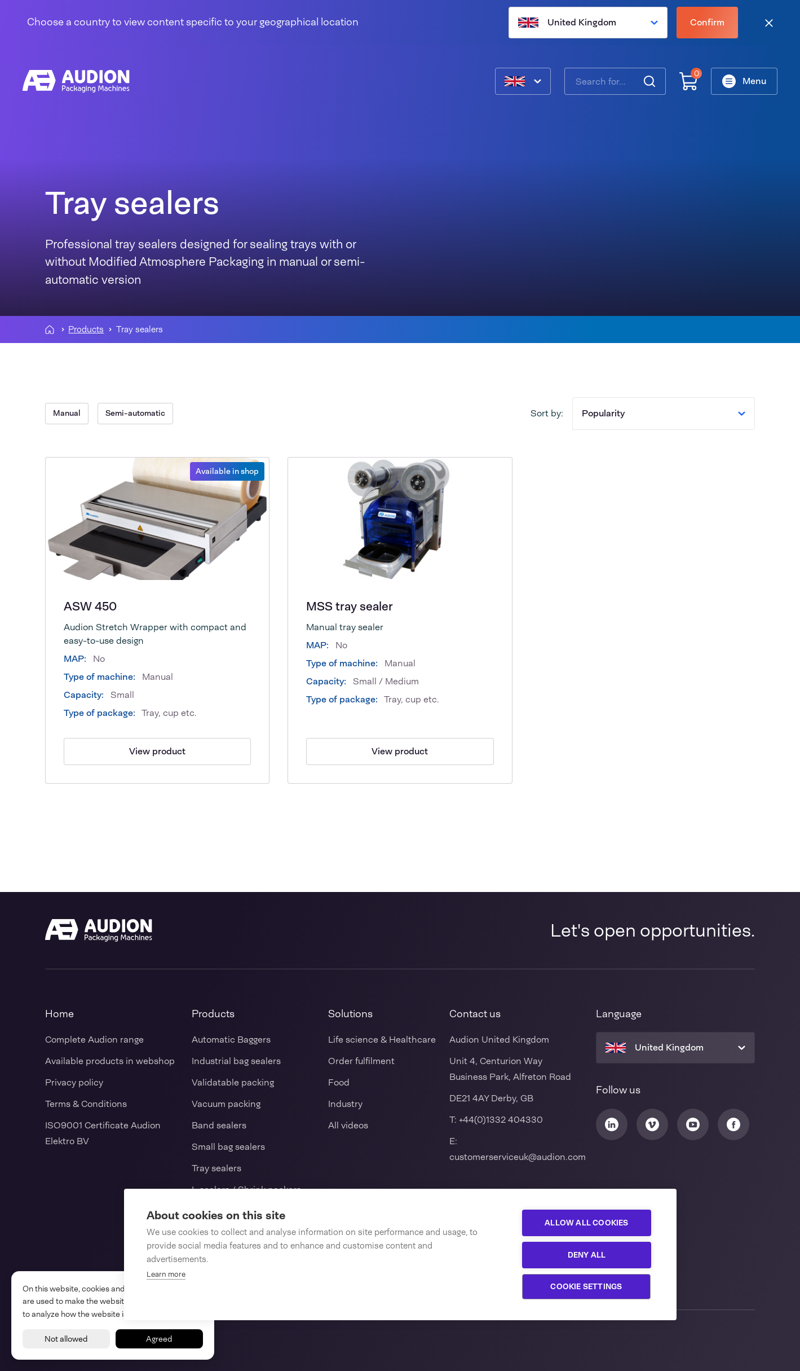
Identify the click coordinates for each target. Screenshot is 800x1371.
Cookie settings (586, 1286)
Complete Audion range (94, 1039)
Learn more (166, 1274)
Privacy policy (74, 1082)
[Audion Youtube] (693, 1124)
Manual (67, 413)
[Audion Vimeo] (652, 1124)
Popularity (663, 413)
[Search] (649, 81)
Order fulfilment (361, 1061)
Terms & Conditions (86, 1104)
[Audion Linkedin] (611, 1124)
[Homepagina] (49, 329)
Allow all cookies (586, 1223)
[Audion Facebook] (733, 1124)
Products (86, 330)
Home (59, 1014)
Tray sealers (216, 1168)
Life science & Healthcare (382, 1039)
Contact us (475, 1014)
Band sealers (219, 1125)
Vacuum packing (226, 1104)
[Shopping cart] (688, 81)
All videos (348, 1125)
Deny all (587, 1255)
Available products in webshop (110, 1061)
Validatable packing (233, 1082)
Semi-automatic (135, 413)
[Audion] (76, 81)
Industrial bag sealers (236, 1061)
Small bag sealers (228, 1147)
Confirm (707, 22)
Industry (345, 1104)
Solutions (350, 1014)
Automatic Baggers (231, 1039)
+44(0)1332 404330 (501, 1120)
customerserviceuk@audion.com (517, 1157)
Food (339, 1082)
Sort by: (547, 413)
